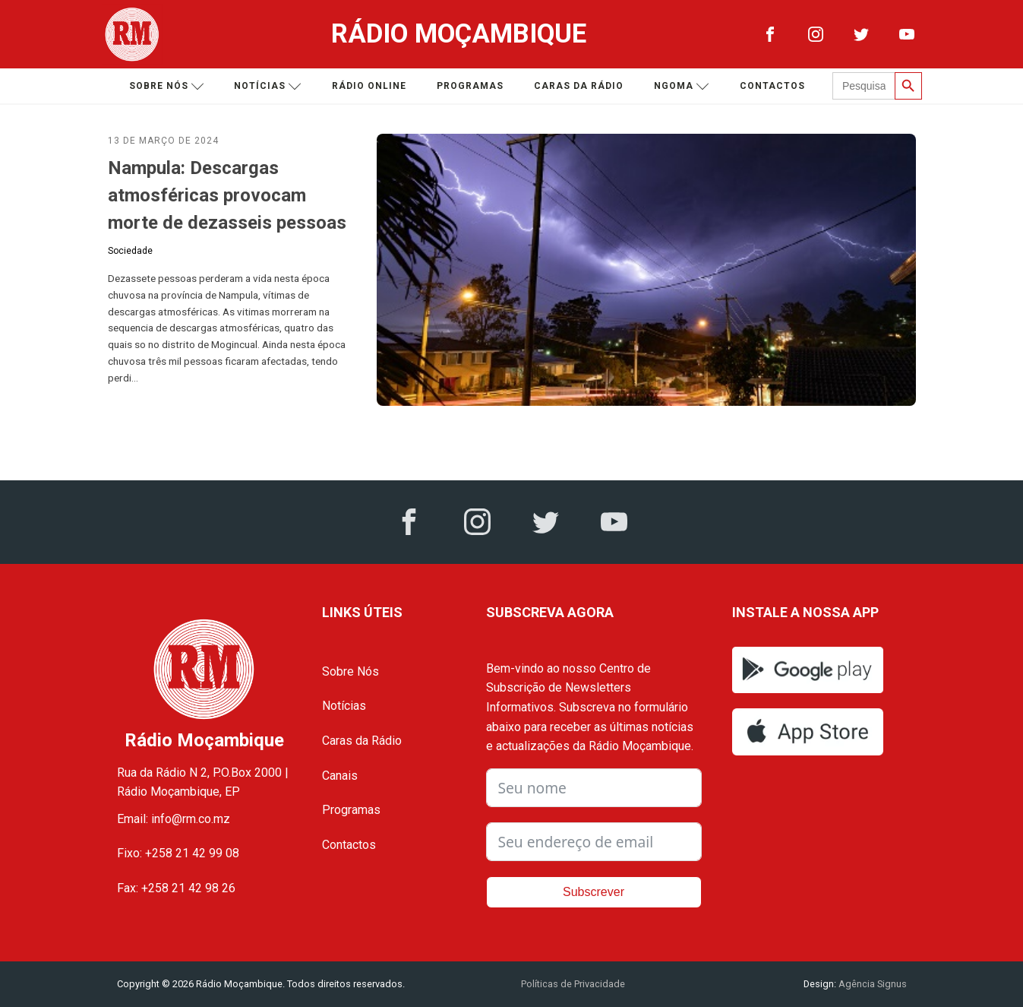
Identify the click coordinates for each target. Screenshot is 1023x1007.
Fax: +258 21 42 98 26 (176, 888)
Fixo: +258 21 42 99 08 (178, 853)
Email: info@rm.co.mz (173, 819)
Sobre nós (166, 86)
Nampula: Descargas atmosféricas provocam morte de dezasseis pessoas (227, 195)
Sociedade (130, 250)
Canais (340, 775)
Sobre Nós (350, 671)
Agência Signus (871, 984)
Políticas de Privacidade (573, 984)
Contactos (772, 86)
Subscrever (593, 891)
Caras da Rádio (579, 86)
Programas (470, 86)
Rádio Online (369, 86)
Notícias (268, 86)
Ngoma (681, 86)
